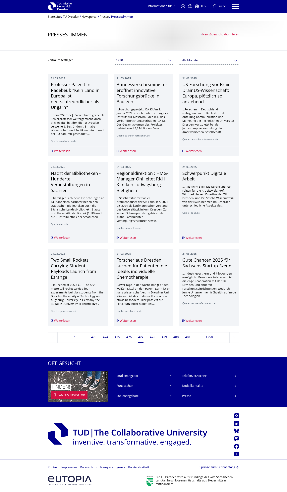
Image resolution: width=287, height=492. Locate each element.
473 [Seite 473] (93, 337)
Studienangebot (127, 376)
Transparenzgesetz (112, 467)
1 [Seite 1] (75, 337)
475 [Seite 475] (117, 337)
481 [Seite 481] (188, 337)
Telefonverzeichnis (194, 376)
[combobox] (143, 61)
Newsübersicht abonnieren (220, 34)
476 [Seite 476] (129, 337)
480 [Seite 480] (176, 337)
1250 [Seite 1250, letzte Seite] (209, 337)
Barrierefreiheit (138, 467)
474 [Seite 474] (105, 337)
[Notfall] (183, 6)
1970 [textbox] (119, 60)
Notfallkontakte (192, 386)
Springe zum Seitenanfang (217, 467)
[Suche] (219, 6)
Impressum (69, 467)
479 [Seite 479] (164, 337)
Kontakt (53, 467)
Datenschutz (88, 467)
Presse (186, 396)
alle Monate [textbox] (190, 60)
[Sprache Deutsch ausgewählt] (200, 6)
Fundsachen (125, 386)
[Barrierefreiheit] (190, 6)
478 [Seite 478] (152, 337)
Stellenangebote (128, 396)
